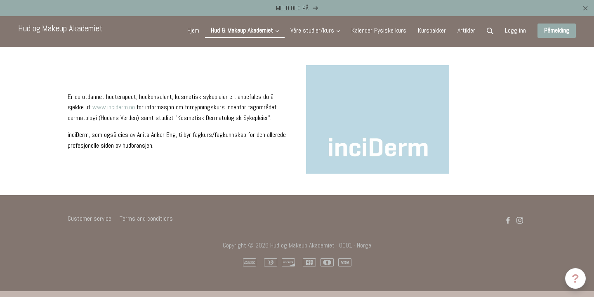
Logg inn (515, 30)
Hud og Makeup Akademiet (60, 28)
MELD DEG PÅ (297, 8)
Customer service (89, 218)
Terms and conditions (146, 218)
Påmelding (556, 30)
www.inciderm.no (113, 107)
